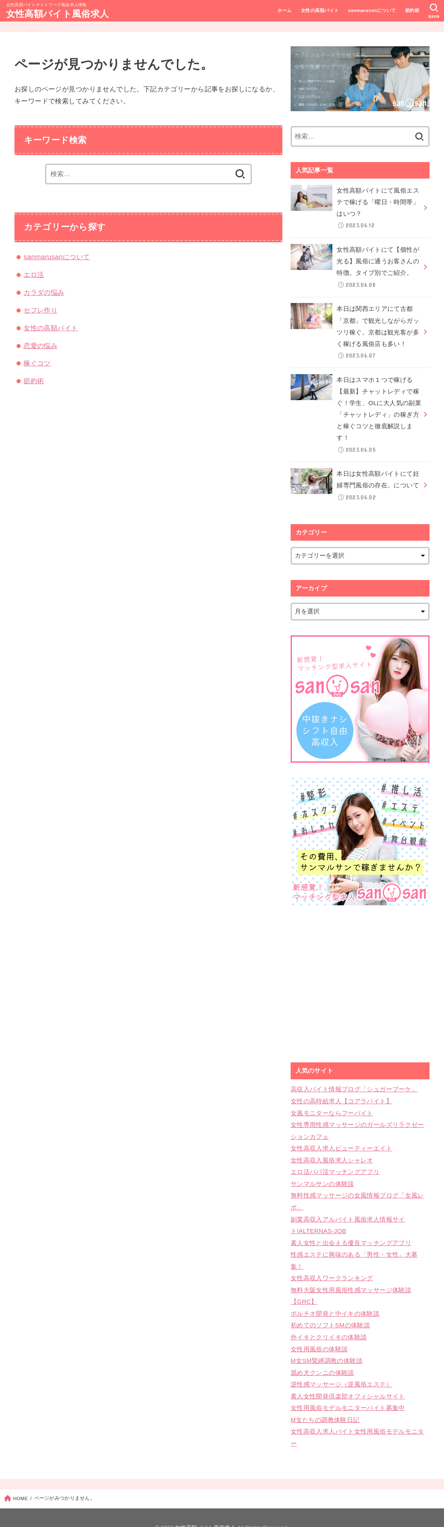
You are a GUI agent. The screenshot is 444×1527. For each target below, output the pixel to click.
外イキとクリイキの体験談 (329, 1321)
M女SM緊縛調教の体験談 (326, 1344)
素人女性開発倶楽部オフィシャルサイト (348, 1378)
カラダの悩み (44, 292)
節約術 (412, 10)
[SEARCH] (434, 10)
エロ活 (34, 274)
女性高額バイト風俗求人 (57, 14)
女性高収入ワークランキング (332, 1264)
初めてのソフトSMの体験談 (330, 1310)
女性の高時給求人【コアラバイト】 (341, 1093)
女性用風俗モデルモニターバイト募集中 (348, 1389)
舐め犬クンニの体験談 (322, 1355)
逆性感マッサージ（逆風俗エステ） (341, 1366)
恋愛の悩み (40, 345)
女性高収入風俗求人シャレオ (332, 1150)
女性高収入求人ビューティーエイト (341, 1139)
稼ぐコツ (37, 363)
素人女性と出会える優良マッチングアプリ (351, 1230)
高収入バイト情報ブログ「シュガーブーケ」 (354, 1082)
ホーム (284, 10)
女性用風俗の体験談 (319, 1332)
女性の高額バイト (319, 10)
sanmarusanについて (372, 10)
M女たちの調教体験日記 (325, 1401)
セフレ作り (40, 310)
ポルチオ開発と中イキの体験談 (335, 1298)
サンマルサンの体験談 (322, 1173)
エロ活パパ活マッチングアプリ (335, 1162)
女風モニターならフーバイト (332, 1105)
